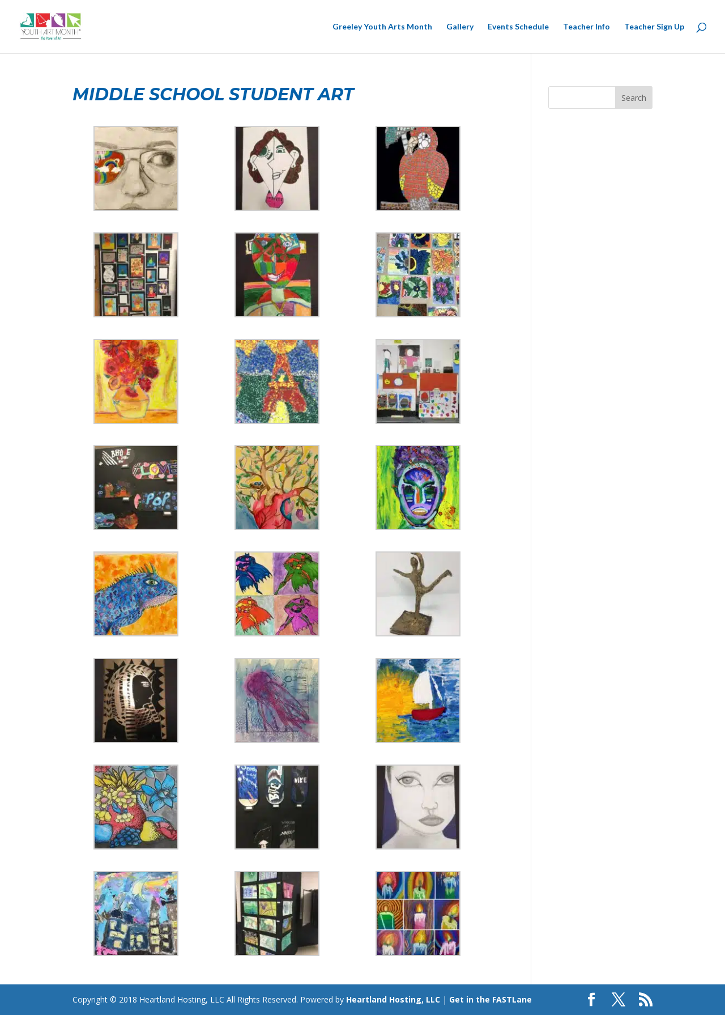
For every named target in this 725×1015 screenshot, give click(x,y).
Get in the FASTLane (490, 999)
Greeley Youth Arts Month (382, 27)
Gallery (460, 27)
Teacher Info (586, 27)
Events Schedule (518, 27)
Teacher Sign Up (654, 27)
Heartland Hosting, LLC (393, 999)
